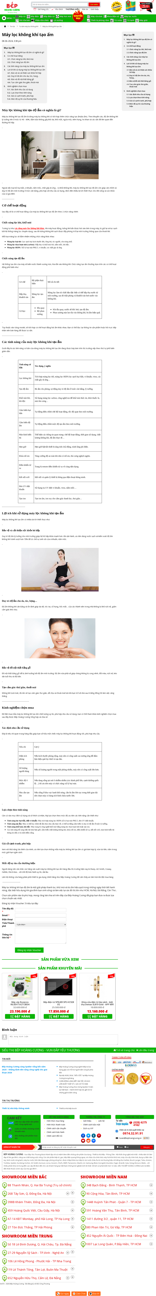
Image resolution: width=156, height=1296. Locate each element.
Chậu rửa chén (42, 20)
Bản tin (85, 9)
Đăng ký (146, 1150)
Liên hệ (101, 1124)
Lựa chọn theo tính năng (21, 92)
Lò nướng (58, 20)
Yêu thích (57, 9)
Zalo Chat (79, 1293)
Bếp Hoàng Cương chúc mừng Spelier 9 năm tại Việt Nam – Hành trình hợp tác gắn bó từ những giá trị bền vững (76, 1093)
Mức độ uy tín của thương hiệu (24, 99)
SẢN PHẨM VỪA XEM (60, 962)
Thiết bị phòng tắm (100, 20)
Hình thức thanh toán (56, 1127)
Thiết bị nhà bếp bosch (68, 1111)
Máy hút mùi (65, 16)
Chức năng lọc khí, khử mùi (22, 59)
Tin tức (12, 26)
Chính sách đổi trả (54, 1139)
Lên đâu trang (146, 1053)
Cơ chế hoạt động (14, 56)
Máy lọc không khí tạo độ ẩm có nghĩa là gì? (25, 52)
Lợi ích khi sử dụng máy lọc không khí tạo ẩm (26, 69)
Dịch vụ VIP (88, 1131)
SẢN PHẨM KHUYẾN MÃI (60, 971)
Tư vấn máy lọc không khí (28, 26)
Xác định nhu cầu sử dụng (22, 89)
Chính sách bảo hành (55, 1135)
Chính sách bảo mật (91, 1127)
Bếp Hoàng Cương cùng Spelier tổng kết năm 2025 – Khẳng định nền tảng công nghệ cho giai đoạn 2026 (24, 1072)
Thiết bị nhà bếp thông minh (15, 1111)
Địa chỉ (94, 1293)
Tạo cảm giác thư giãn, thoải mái (25, 82)
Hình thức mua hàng (55, 1124)
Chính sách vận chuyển (56, 1131)
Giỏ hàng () (40, 9)
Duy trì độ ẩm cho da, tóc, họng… (25, 76)
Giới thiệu (95, 9)
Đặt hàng (22, 1019)
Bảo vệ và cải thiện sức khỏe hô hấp (26, 73)
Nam (121, 1150)
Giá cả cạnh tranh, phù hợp (22, 96)
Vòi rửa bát (24, 20)
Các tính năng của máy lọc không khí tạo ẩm (25, 66)
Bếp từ (22, 16)
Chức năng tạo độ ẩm (20, 62)
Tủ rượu (118, 20)
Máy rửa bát (96, 16)
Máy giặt (143, 20)
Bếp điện (35, 16)
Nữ (127, 1150)
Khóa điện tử (113, 16)
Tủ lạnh (130, 20)
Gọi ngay (63, 1293)
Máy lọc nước (130, 16)
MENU (11, 18)
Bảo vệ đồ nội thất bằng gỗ (22, 79)
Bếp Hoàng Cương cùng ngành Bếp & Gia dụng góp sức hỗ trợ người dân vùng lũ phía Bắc (76, 1073)
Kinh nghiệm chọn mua (17, 86)
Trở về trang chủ (125, 1053)
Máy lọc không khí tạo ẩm (52, 26)
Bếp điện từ (49, 16)
